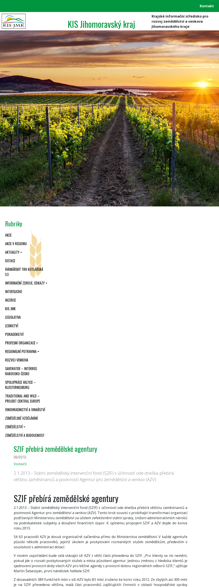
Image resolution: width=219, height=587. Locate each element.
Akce (8, 235)
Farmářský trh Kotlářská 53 (24, 272)
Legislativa (13, 317)
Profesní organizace (20, 342)
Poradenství (14, 334)
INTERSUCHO (13, 291)
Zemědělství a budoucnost (24, 435)
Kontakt (207, 6)
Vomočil (20, 464)
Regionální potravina (21, 351)
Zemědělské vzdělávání (21, 418)
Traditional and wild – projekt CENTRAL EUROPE (22, 398)
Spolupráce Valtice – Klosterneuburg (20, 385)
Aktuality (12, 252)
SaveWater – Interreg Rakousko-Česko (21, 371)
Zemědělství (14, 426)
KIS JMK (10, 308)
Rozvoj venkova (16, 360)
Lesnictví (11, 325)
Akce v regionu (16, 243)
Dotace (10, 260)
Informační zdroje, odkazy (25, 283)
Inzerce (10, 300)
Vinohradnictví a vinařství (25, 409)
